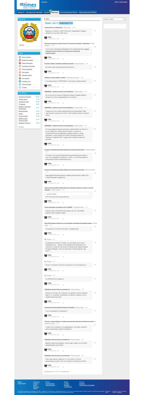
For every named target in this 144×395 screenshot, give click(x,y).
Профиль (48, 23)
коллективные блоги (68, 12)
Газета (35, 388)
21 (87, 207)
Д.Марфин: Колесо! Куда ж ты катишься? (57, 289)
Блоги (35, 385)
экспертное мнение (34, 12)
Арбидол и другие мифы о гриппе (55, 77)
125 (53, 45)
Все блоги (21, 126)
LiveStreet (119, 392)
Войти (20, 382)
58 (87, 63)
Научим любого (27, 75)
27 (47, 151)
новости (21, 12)
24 (83, 289)
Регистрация (22, 383)
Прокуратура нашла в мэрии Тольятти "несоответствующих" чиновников (67, 43)
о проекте (44, 2)
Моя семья (25, 72)
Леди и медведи (27, 69)
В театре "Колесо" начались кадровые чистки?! (59, 63)
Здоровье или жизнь (28, 66)
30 (82, 77)
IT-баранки (22, 104)
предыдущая (48, 371)
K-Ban (46, 19)
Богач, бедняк (26, 57)
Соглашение (68, 387)
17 (51, 225)
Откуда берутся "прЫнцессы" (54, 27)
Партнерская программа (86, 385)
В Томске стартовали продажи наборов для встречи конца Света (64, 149)
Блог (54, 23)
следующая (65, 371)
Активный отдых (24, 102)
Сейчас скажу (23, 99)
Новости (35, 383)
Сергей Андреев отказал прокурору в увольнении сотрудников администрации (67, 51)
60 (86, 91)
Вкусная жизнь (23, 111)
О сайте (66, 383)
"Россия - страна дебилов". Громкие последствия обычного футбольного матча (69, 321)
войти (116, 2)
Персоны (36, 387)
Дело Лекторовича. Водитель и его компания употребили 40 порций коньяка (68, 223)
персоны (54, 12)
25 (63, 189)
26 (87, 307)
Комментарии (64, 23)
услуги (47, 12)
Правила (66, 385)
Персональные (50, 385)
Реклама (82, 383)
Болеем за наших (27, 60)
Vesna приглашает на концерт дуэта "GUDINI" (58, 207)
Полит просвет (26, 84)
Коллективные (50, 383)
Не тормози (25, 78)
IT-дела (24, 87)
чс (45, 239)
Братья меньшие (27, 63)
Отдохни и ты (26, 81)
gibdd (21, 45)
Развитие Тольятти (24, 123)
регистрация (123, 2)
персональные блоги (87, 12)
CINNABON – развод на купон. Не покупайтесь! (59, 91)
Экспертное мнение (25, 97)
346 (74, 27)
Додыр (21, 113)
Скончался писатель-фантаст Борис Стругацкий (59, 307)
